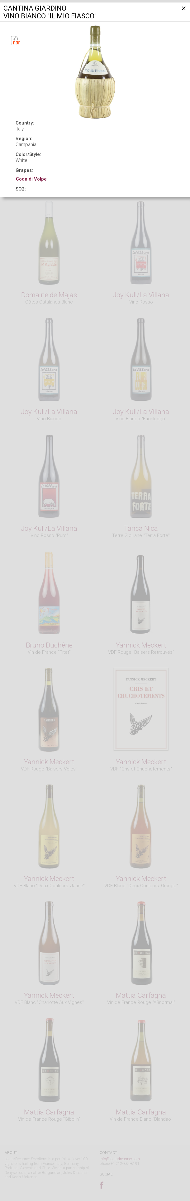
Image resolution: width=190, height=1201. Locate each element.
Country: (25, 123)
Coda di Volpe (31, 179)
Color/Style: (28, 154)
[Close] (183, 10)
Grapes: (24, 170)
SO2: (21, 189)
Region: (24, 138)
